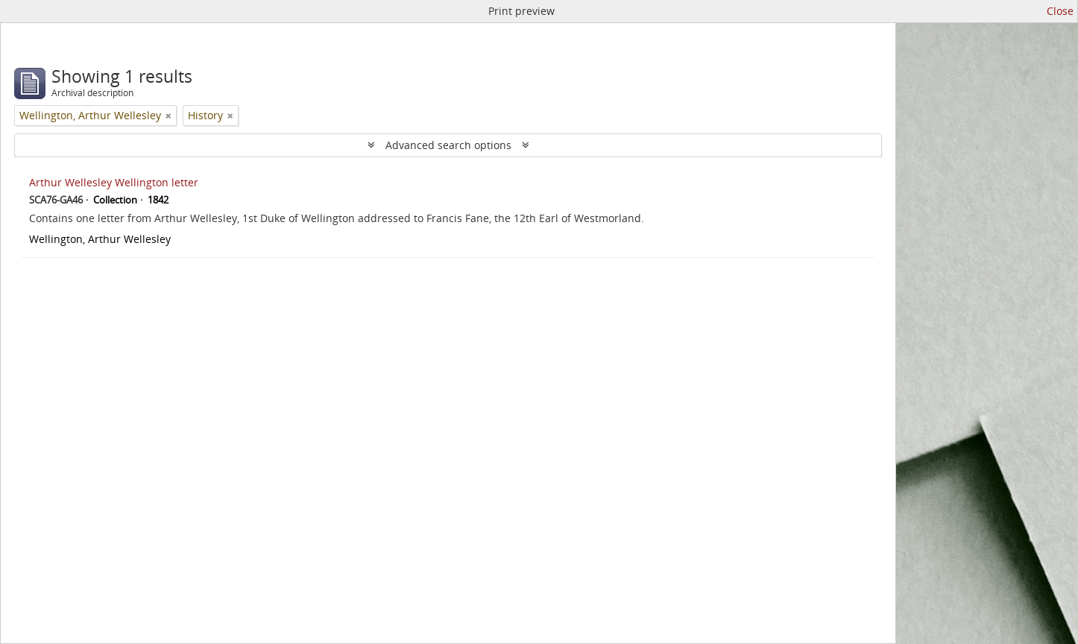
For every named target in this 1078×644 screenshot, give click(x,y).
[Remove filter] (168, 115)
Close (1060, 11)
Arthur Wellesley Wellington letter (113, 182)
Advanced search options (448, 145)
